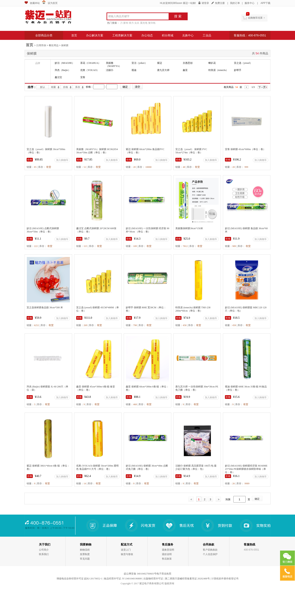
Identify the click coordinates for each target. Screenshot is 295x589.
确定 (257, 498)
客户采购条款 (210, 549)
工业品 (207, 35)
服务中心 (249, 3)
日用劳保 (41, 45)
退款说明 (167, 554)
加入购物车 (62, 160)
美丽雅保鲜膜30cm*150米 (189, 228)
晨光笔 (144, 22)
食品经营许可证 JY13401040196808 (123, 578)
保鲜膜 (64, 45)
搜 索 (178, 16)
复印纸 (151, 22)
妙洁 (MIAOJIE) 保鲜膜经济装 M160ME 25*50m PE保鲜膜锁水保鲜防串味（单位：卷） (246, 469)
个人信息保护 (210, 554)
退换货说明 (168, 549)
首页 (74, 35)
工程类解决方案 (122, 35)
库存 (77, 87)
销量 (53, 87)
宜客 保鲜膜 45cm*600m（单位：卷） (245, 149)
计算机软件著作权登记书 (224, 578)
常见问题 (85, 558)
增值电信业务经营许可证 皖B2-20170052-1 (79, 578)
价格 (65, 87)
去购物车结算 (255, 17)
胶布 (125, 22)
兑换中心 (188, 35)
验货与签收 (127, 554)
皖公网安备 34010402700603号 (140, 573)
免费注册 (220, 3)
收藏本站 (35, 3)
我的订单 (235, 3)
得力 (131, 22)
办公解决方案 (94, 35)
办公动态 (147, 35)
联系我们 (44, 554)
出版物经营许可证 (153, 578)
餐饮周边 (54, 45)
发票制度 (85, 554)
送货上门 (126, 549)
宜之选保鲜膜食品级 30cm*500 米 (45, 307)
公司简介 (44, 549)
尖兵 (136, 22)
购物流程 (85, 549)
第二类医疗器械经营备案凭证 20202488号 (187, 578)
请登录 (205, 3)
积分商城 (167, 35)
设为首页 (53, 3)
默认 (42, 87)
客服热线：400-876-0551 (250, 35)
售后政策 (167, 558)
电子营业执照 (164, 573)
